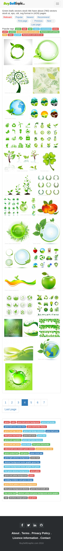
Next (50, 21)
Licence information (25, 537)
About (15, 533)
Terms (26, 533)
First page (22, 21)
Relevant (7, 17)
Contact (45, 537)
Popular (19, 17)
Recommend (43, 17)
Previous (37, 21)
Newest (30, 17)
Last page (36, 24)
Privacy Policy (41, 533)
